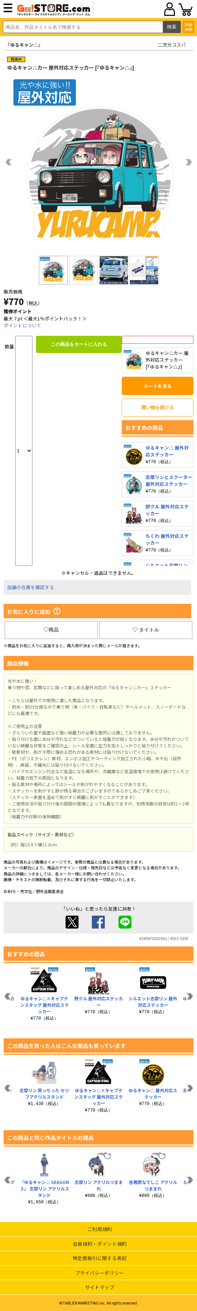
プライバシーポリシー (100, 1272)
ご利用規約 (100, 1229)
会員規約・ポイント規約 (100, 1243)
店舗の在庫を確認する (30, 587)
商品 (51, 630)
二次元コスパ (172, 44)
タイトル (146, 630)
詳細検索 (188, 27)
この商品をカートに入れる (79, 344)
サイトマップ (100, 1287)
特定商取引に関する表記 (100, 1258)
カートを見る (158, 385)
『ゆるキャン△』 (24, 44)
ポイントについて (22, 325)
